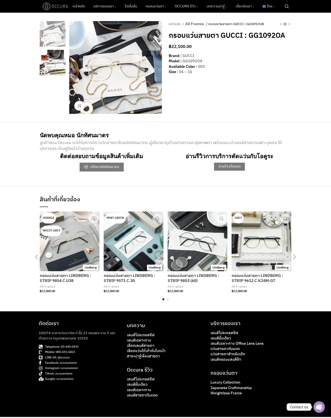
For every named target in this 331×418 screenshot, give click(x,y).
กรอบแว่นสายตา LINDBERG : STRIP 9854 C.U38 (67, 279)
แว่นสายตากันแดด (225, 350)
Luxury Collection (225, 384)
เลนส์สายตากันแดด (142, 396)
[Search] (287, 6)
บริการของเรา (225, 324)
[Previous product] (281, 24)
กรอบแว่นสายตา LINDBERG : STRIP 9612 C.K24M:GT (258, 279)
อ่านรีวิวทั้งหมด (229, 167)
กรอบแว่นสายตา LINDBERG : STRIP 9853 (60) (194, 279)
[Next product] (289, 24)
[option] (53, 34)
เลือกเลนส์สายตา (140, 347)
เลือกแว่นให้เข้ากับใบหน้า (146, 352)
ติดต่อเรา (49, 324)
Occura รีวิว (140, 371)
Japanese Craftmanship (231, 389)
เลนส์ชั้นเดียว (137, 386)
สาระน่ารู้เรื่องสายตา (143, 357)
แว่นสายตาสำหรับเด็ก (227, 355)
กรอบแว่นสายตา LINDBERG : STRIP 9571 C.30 (130, 279)
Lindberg (91, 268)
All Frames (195, 24)
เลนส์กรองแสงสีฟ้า (225, 361)
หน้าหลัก (175, 24)
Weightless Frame (226, 394)
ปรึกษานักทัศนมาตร (101, 167)
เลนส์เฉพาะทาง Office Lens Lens (237, 345)
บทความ (136, 327)
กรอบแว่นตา (223, 374)
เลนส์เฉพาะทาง (139, 341)
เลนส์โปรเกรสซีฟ (141, 336)
